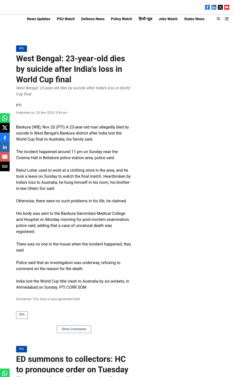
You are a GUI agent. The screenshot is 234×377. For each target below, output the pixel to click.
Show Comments (74, 329)
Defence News (93, 19)
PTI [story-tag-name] (22, 315)
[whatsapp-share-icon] (5, 120)
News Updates (38, 19)
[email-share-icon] (5, 159)
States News (194, 19)
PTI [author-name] (19, 105)
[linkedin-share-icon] (5, 149)
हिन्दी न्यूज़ (145, 19)
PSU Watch (66, 19)
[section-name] (21, 48)
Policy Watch (121, 19)
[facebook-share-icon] (5, 139)
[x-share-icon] (5, 130)
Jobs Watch (168, 19)
